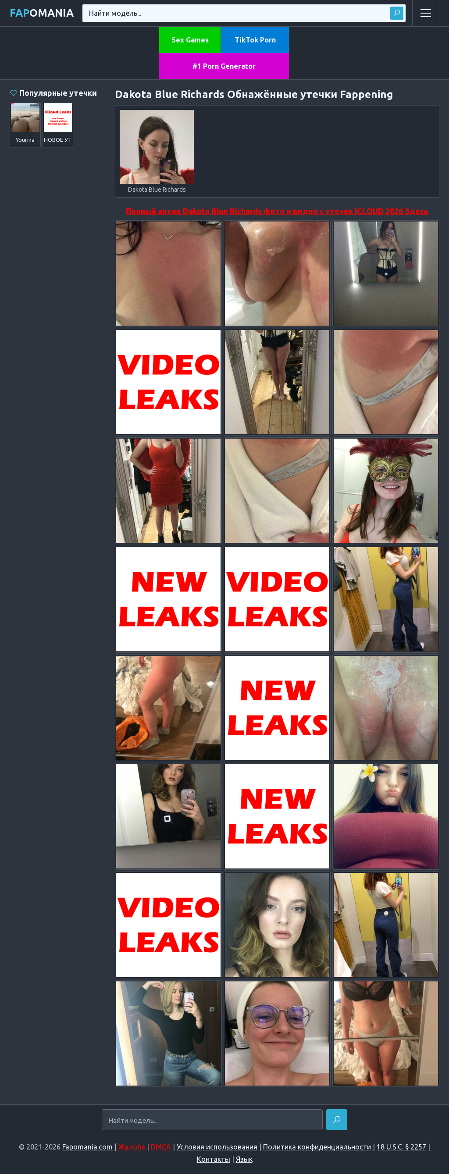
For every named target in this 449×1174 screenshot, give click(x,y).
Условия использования (217, 1147)
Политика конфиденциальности (317, 1147)
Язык (244, 1159)
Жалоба (131, 1147)
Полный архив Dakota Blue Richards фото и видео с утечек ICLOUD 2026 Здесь (277, 211)
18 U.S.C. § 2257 (401, 1147)
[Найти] (336, 1119)
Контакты (213, 1159)
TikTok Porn (255, 40)
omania (42, 13)
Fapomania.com (87, 1147)
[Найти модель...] (212, 1120)
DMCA (161, 1147)
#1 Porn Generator (224, 66)
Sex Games (190, 40)
